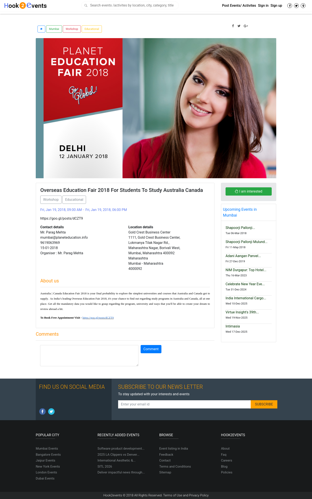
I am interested (248, 191)
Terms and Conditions (175, 466)
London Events (46, 472)
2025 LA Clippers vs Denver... (119, 455)
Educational (91, 29)
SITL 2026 (105, 466)
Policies (226, 472)
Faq (223, 455)
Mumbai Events (47, 448)
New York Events (48, 466)
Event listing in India (173, 448)
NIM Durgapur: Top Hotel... (246, 270)
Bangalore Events (48, 455)
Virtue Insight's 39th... (242, 312)
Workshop (72, 29)
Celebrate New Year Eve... (245, 284)
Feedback (166, 455)
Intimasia (233, 326)
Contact (165, 460)
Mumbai (54, 29)
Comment (151, 349)
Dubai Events (45, 478)
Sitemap (165, 472)
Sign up (276, 5)
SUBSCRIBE (264, 404)
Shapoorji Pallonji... (240, 228)
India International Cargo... (246, 298)
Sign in (263, 5)
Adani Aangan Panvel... (243, 256)
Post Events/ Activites (239, 5)
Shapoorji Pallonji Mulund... (247, 242)
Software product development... (121, 448)
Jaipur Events (45, 460)
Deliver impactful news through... (121, 472)
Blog (224, 466)
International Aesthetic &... (117, 460)
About (225, 448)
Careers (226, 460)
